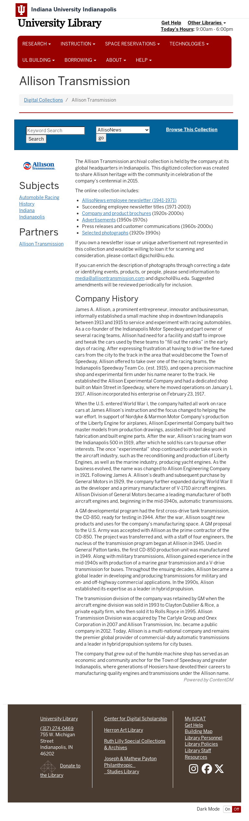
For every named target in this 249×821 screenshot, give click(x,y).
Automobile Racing (39, 197)
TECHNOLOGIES (189, 44)
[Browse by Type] (123, 129)
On (227, 809)
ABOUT (116, 60)
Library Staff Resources (198, 754)
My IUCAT (195, 719)
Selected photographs (105, 233)
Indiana (27, 210)
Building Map (198, 731)
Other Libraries (207, 23)
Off (236, 809)
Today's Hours (177, 29)
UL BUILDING (38, 60)
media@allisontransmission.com (110, 278)
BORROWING (80, 60)
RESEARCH (36, 44)
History (26, 204)
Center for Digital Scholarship (135, 719)
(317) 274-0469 (57, 728)
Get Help (171, 23)
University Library (59, 24)
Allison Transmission (41, 244)
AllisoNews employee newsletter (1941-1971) (129, 200)
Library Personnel (203, 738)
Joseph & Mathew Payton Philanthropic (130, 762)
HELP (144, 60)
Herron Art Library (123, 730)
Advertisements (99, 220)
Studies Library (121, 772)
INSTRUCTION (78, 44)
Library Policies (201, 744)
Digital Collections (43, 100)
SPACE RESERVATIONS (132, 44)
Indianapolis (32, 217)
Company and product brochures (116, 213)
